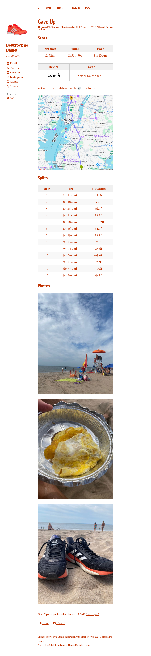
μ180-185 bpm (80, 27)
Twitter (12, 68)
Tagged (75, 8)
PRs (87, 8)
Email (11, 63)
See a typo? (92, 614)
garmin (109, 27)
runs (44, 27)
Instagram (14, 77)
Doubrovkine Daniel (17, 47)
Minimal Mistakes (76, 645)
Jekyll (52, 645)
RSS (10, 98)
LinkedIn (13, 72)
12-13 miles (53, 27)
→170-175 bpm (96, 27)
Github (12, 81)
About (61, 8)
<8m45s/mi (66, 27)
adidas (42, 29)
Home (47, 8)
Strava (12, 86)
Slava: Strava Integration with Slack (68, 636)
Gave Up (47, 22)
